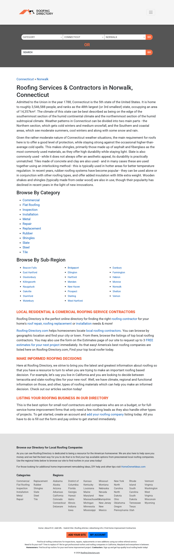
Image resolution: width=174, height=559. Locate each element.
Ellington (72, 272)
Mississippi (90, 510)
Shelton (117, 291)
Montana (104, 484)
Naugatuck (29, 286)
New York (119, 481)
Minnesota (89, 506)
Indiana (72, 506)
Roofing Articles (81, 528)
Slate (26, 243)
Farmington (119, 272)
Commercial (31, 200)
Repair (27, 224)
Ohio (116, 499)
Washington (151, 488)
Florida (72, 488)
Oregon (118, 506)
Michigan (89, 502)
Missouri (103, 481)
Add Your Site (77, 534)
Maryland (89, 495)
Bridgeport (73, 267)
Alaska (56, 484)
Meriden (72, 281)
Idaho (71, 499)
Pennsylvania (121, 510)
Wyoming (150, 502)
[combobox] (42, 37)
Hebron (116, 277)
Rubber (28, 233)
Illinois (71, 502)
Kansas (88, 481)
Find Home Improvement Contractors (120, 528)
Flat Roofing (31, 205)
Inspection (30, 210)
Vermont (149, 481)
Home (40, 528)
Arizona (57, 488)
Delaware (58, 506)
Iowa (70, 510)
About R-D (49, 528)
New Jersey (105, 502)
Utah (131, 510)
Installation (30, 214)
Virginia (149, 484)
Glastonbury (29, 277)
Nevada (103, 492)
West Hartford (75, 300)
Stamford (28, 296)
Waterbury (28, 300)
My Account (98, 534)
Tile (25, 252)
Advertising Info (96, 528)
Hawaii (72, 495)
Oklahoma (119, 502)
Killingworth (29, 281)
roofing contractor (124, 319)
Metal (26, 219)
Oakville (27, 291)
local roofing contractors (103, 330)
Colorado (58, 499)
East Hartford (30, 272)
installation (84, 323)
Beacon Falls (30, 267)
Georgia (72, 492)
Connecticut (25, 79)
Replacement (32, 228)
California (58, 495)
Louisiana (89, 488)
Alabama (58, 481)
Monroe (117, 281)
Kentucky (88, 484)
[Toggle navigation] (151, 12)
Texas (132, 506)
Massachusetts (92, 499)
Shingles (29, 238)
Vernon (116, 296)
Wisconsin (150, 499)
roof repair (34, 323)
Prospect (72, 291)
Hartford (72, 277)
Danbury (117, 267)
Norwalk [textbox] (111, 37)
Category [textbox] (29, 37)
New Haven (74, 286)
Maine (87, 492)
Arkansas (58, 492)
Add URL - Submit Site (64, 528)
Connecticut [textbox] (72, 37)
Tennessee (135, 502)
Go (149, 37)
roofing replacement (57, 323)
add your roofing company (105, 414)
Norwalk (43, 79)
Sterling (72, 296)
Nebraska (104, 488)
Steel (26, 247)
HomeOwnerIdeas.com (133, 466)
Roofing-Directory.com (32, 330)
